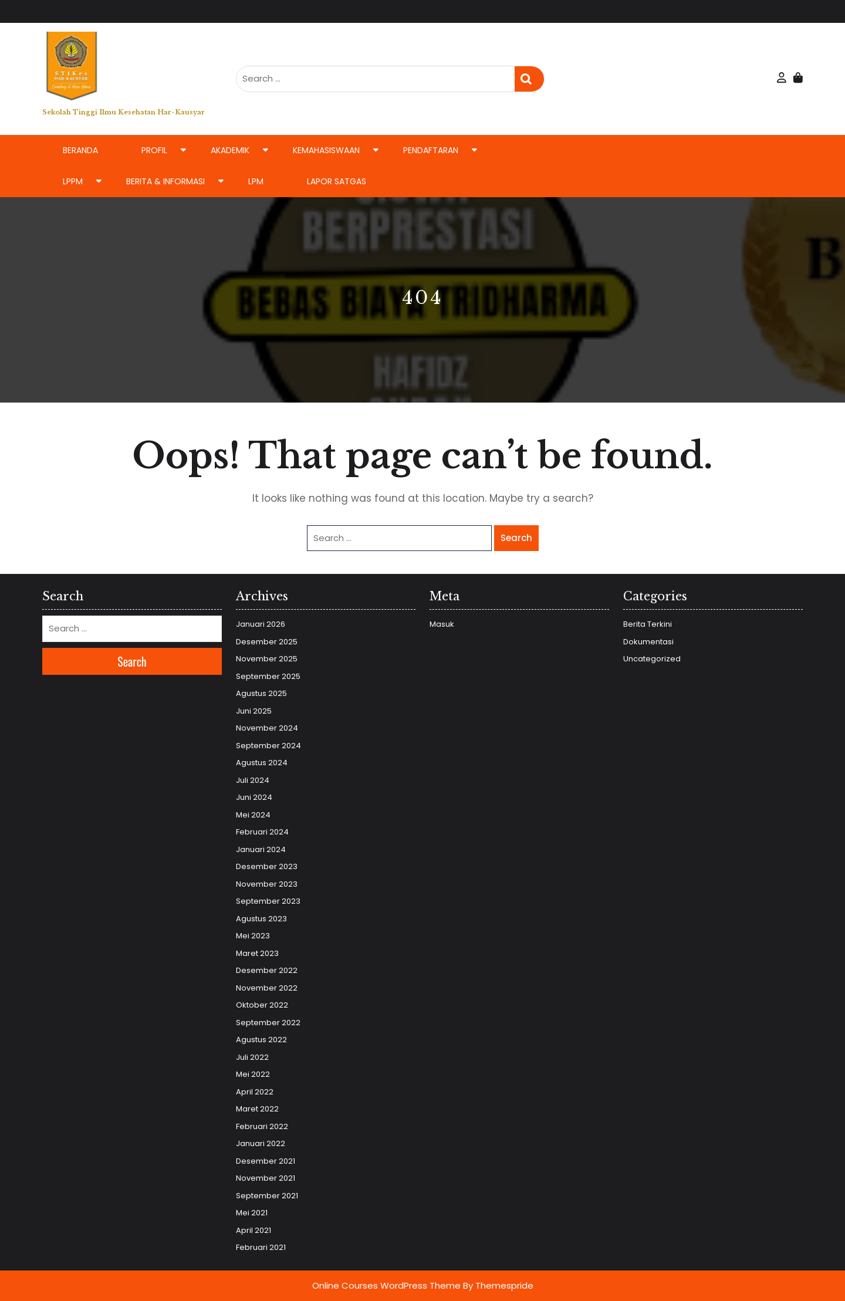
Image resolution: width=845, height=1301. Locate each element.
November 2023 (267, 884)
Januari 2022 (260, 1143)
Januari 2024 (261, 849)
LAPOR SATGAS (336, 181)
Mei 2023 (253, 935)
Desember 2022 (267, 970)
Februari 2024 (262, 831)
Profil (154, 150)
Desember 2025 (267, 641)
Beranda (80, 150)
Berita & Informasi (165, 181)
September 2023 (268, 901)
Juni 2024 (254, 797)
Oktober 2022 (262, 1005)
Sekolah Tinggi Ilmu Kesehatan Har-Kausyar (123, 112)
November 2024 (267, 728)
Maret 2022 (257, 1108)
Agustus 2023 (261, 918)
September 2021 (267, 1195)
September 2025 (268, 676)
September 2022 (268, 1022)
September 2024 (268, 745)
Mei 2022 (253, 1074)
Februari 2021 (261, 1247)
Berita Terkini (647, 624)
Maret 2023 (257, 953)
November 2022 (267, 988)
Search (529, 79)
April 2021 (253, 1230)
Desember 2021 (265, 1161)
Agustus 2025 (261, 693)
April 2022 (254, 1091)
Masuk (442, 624)
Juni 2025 (254, 711)
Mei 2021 (252, 1212)
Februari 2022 (262, 1126)
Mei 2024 (253, 814)
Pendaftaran (430, 150)
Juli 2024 (252, 780)
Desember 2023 (267, 866)
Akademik (230, 150)
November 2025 (267, 658)
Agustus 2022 (261, 1039)
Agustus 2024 (262, 762)
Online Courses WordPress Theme (386, 1285)
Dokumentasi (648, 641)
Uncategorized (652, 658)
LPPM (73, 181)
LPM (255, 181)
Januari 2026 (260, 624)
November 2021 (265, 1178)
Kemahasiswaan (326, 150)
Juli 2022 (252, 1057)
